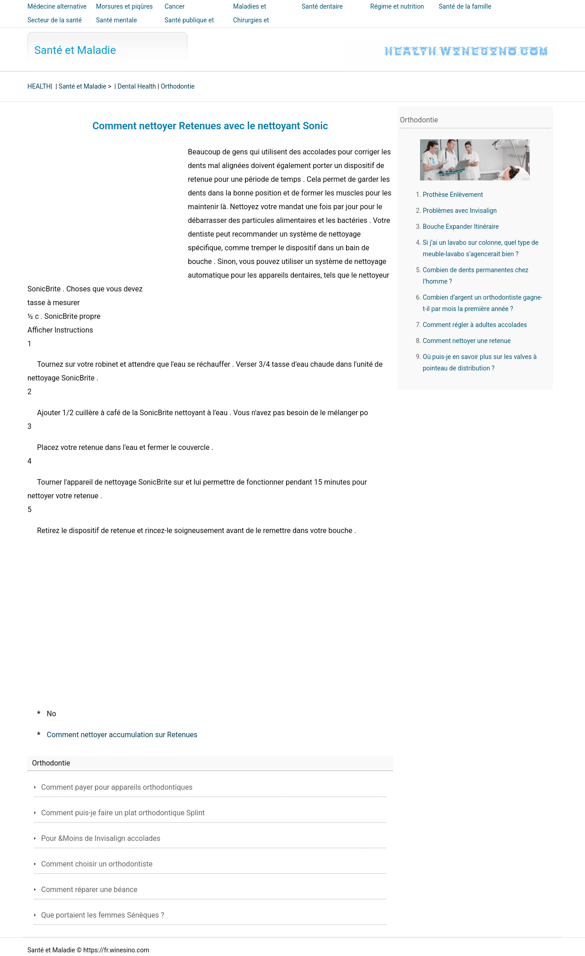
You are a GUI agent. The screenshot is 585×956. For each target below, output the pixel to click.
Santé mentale (116, 20)
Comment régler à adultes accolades (475, 324)
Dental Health (136, 86)
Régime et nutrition (397, 6)
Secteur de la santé (54, 20)
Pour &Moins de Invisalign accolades (100, 838)
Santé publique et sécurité (189, 26)
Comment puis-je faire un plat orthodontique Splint (123, 812)
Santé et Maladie (75, 50)
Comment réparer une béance (89, 889)
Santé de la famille (465, 6)
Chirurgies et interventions (251, 26)
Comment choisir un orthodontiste (97, 864)
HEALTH (39, 86)
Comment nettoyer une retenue (467, 340)
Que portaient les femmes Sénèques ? (102, 915)
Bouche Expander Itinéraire (461, 226)
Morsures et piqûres (124, 6)
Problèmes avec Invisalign (460, 210)
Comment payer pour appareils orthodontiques (116, 787)
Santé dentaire (322, 6)
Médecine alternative (57, 6)
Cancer (175, 6)
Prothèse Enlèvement (453, 194)
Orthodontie (178, 86)
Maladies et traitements (249, 13)
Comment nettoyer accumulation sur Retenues (122, 734)
